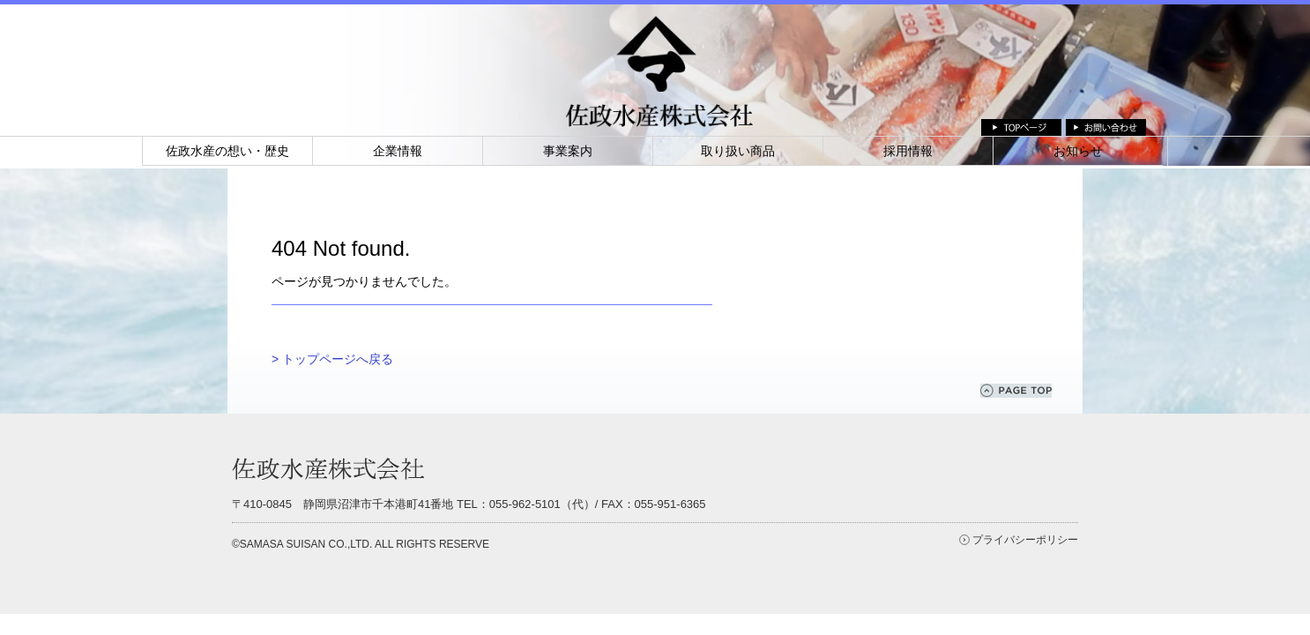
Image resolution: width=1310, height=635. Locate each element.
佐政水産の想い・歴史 (227, 151)
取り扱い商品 (738, 151)
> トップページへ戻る (332, 359)
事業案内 (567, 151)
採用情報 (908, 151)
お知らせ (1078, 151)
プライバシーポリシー (1025, 540)
